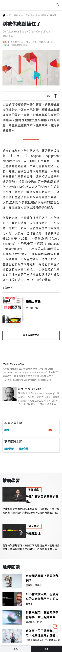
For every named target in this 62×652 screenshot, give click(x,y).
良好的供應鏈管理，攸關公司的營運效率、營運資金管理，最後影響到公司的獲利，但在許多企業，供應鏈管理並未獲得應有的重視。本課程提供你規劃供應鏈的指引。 (31, 547)
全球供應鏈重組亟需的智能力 (42, 499)
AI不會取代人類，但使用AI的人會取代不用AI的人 (42, 597)
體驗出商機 (33, 301)
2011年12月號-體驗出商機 (33, 15)
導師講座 (33, 489)
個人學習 (33, 526)
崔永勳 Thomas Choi (20, 42)
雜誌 (16, 15)
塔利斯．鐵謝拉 (34, 585)
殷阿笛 (29, 604)
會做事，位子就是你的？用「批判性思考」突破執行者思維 (42, 633)
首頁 (8, 15)
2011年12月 (32, 308)
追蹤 (52, 430)
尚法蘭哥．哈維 (34, 622)
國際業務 (9, 448)
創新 (4, 42)
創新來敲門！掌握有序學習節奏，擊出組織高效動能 (42, 615)
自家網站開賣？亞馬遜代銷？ (42, 578)
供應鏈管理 (33, 533)
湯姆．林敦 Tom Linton (43, 42)
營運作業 (23, 448)
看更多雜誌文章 (31, 335)
